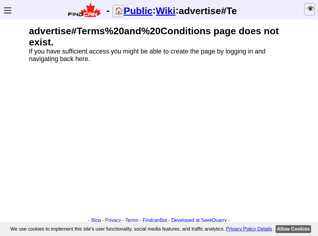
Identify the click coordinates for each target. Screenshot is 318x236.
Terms (132, 220)
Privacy (113, 220)
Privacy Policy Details (249, 228)
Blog (96, 220)
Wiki (166, 10)
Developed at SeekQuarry (199, 220)
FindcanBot (155, 220)
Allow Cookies (293, 228)
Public (138, 10)
